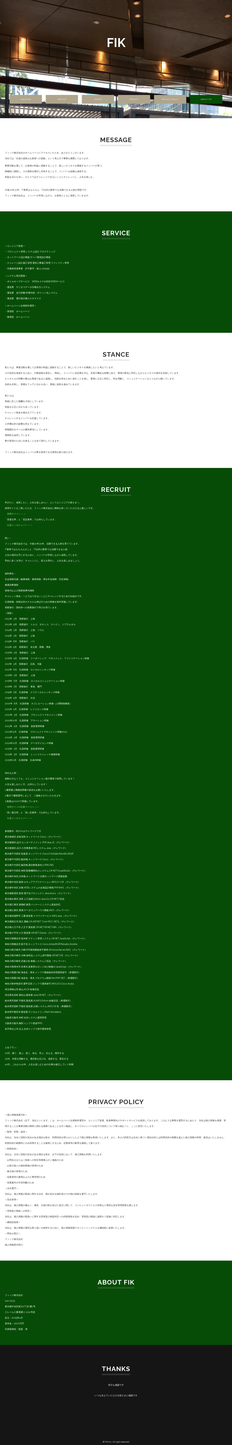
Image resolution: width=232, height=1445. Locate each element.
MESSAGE (26, 99)
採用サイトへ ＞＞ (15, 514)
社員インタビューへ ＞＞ (19, 525)
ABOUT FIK (206, 99)
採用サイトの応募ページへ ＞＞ (22, 807)
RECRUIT (134, 99)
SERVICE (62, 99)
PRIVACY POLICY (170, 99)
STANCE (98, 99)
